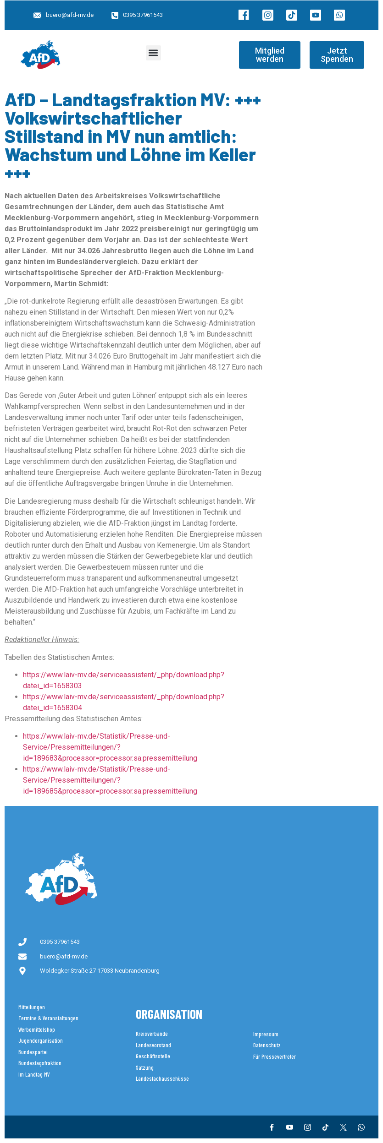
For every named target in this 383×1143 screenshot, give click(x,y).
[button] (153, 52)
